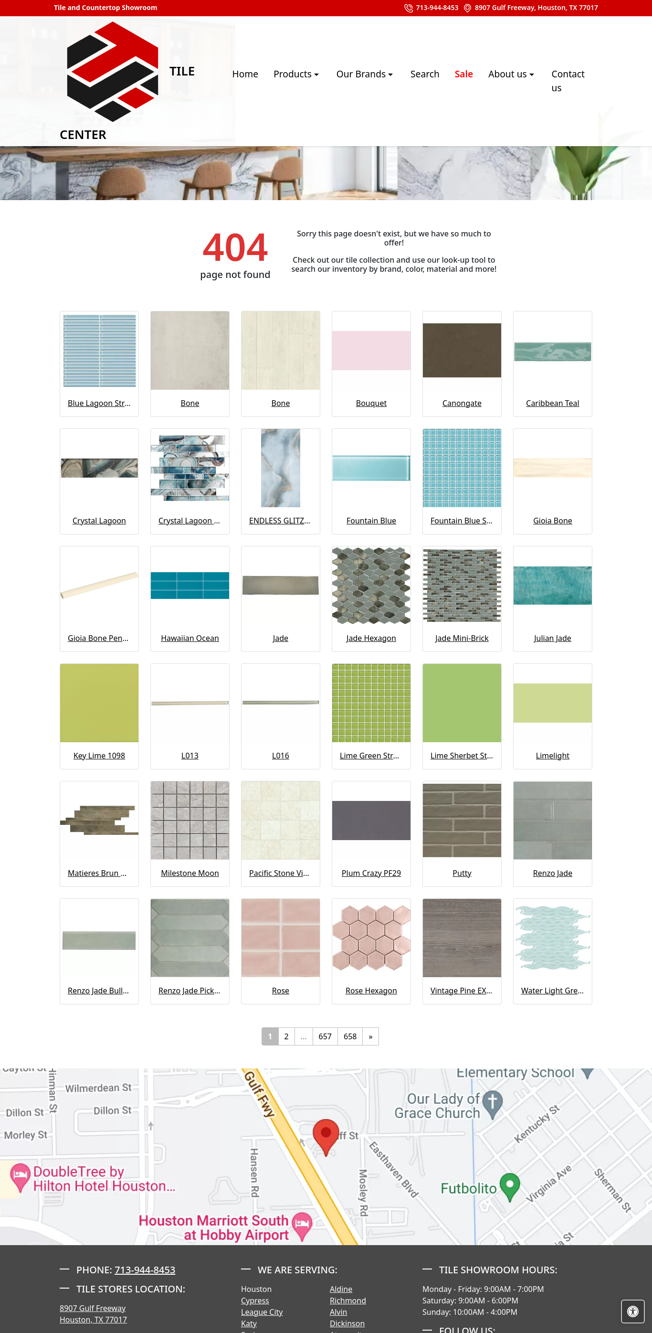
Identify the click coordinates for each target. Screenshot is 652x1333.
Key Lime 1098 (99, 755)
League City (262, 1312)
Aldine (341, 1289)
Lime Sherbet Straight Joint (462, 755)
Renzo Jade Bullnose (99, 990)
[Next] (370, 1036)
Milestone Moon (190, 873)
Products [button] (281, 80)
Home (233, 80)
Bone (190, 403)
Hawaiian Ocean (190, 638)
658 (350, 1036)
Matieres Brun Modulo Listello (99, 873)
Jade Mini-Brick (462, 638)
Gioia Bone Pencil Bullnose (99, 638)
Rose (280, 990)
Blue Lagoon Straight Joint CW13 (99, 403)
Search (412, 80)
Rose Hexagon (371, 990)
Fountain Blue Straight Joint (462, 520)
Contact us (562, 80)
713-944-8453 (431, 8)
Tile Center (113, 81)
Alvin (338, 1312)
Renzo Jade (552, 873)
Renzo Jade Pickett (189, 990)
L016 (280, 755)
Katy (249, 1323)
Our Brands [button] (350, 80)
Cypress (255, 1300)
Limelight (552, 755)
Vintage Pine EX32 (462, 990)
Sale (451, 80)
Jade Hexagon (371, 638)
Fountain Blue (371, 520)
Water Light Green (552, 990)
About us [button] (496, 80)
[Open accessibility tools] (633, 1311)
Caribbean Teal (552, 403)
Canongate (462, 403)
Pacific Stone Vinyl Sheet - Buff (280, 873)
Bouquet (371, 403)
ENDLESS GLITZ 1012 (280, 520)
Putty (461, 873)
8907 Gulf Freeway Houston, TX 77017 (93, 1314)
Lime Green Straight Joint (371, 755)
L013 (190, 755)
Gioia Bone (552, 520)
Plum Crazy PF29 (371, 873)
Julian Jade (552, 638)
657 (325, 1036)
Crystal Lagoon (99, 520)
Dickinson (347, 1323)
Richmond (348, 1300)
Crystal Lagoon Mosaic (189, 520)
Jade (280, 638)
